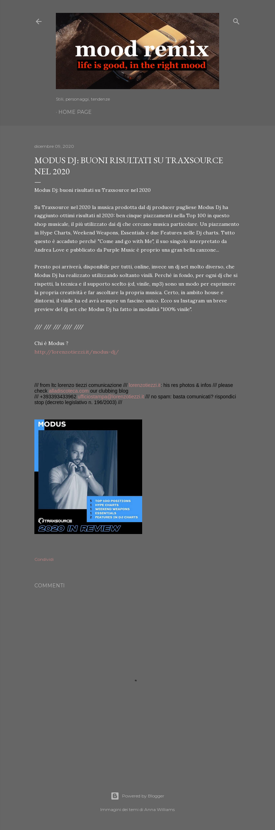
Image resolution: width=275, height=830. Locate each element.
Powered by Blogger (137, 796)
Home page (75, 112)
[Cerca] (236, 20)
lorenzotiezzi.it (145, 385)
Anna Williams (159, 809)
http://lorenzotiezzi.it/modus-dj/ (76, 352)
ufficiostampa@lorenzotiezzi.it (111, 396)
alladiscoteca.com (68, 391)
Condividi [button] (44, 559)
